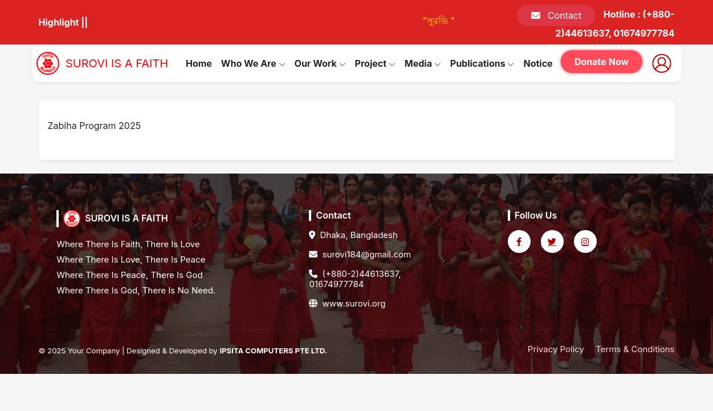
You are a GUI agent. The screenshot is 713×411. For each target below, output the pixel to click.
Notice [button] (537, 63)
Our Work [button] (320, 63)
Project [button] (375, 63)
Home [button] (199, 63)
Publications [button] (482, 63)
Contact (556, 15)
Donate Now (602, 61)
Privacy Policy (556, 349)
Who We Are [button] (253, 63)
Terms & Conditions (635, 349)
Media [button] (423, 63)
